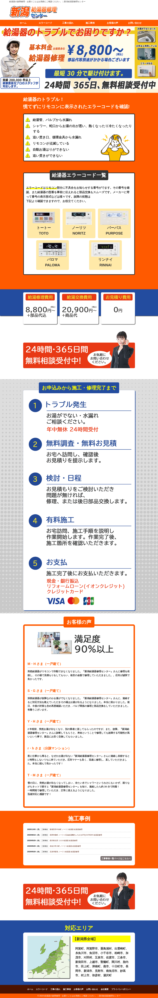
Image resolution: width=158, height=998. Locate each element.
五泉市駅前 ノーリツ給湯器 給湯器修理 (64, 852)
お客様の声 (112, 23)
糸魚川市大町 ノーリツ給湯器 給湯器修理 (65, 846)
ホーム (23, 23)
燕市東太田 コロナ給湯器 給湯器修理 (64, 841)
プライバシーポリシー (121, 989)
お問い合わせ (135, 23)
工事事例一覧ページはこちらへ (116, 858)
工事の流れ (67, 23)
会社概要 (105, 989)
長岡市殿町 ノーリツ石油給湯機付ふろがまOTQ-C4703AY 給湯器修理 (76, 835)
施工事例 (90, 23)
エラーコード (45, 23)
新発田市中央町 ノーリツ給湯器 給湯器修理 (66, 829)
